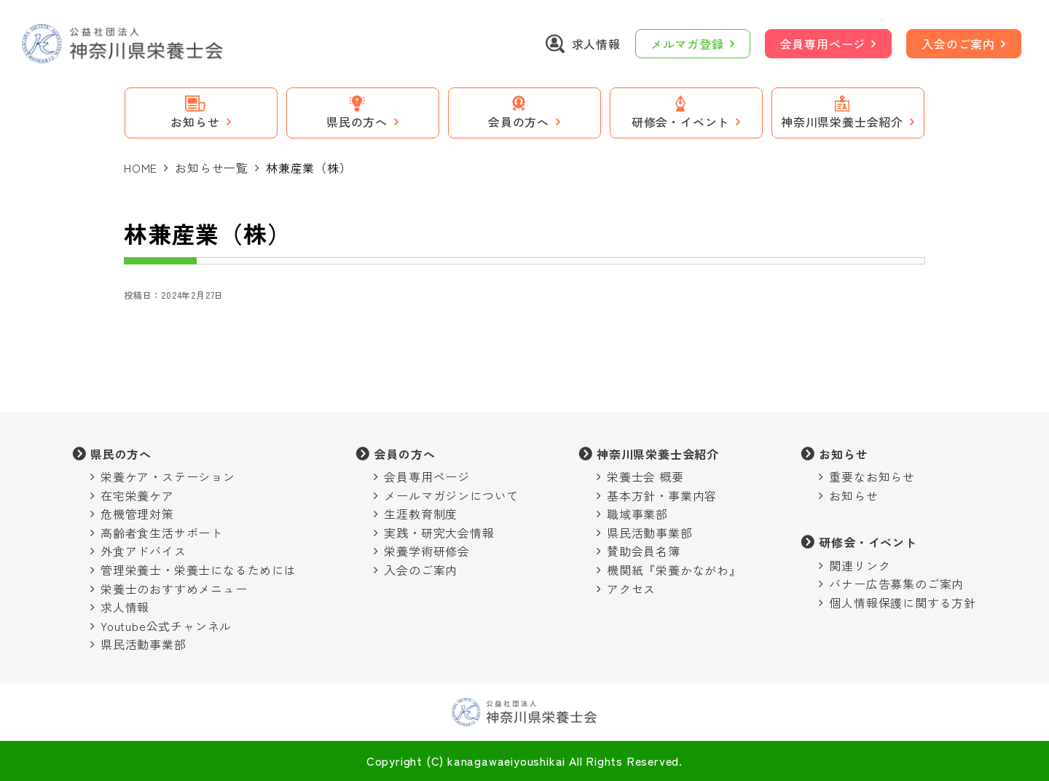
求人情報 (125, 607)
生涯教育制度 (420, 513)
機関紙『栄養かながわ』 (674, 569)
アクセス (631, 588)
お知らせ (843, 454)
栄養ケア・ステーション (168, 476)
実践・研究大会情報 (439, 532)
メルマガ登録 (687, 43)
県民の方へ (121, 454)
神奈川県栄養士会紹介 (658, 454)
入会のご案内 (958, 43)
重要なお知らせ (872, 476)
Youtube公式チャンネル (166, 626)
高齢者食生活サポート (162, 532)
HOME (140, 167)
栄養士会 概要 (645, 476)
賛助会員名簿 (643, 551)
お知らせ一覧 (211, 167)
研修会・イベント (867, 542)
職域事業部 (637, 513)
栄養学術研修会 (427, 551)
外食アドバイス (143, 551)
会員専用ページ (823, 43)
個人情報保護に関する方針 (902, 602)
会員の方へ (404, 454)
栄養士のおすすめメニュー (174, 588)
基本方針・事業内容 (662, 495)
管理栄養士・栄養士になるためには (198, 569)
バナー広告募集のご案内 (896, 583)
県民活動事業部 (143, 644)
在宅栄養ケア (137, 495)
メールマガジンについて (451, 495)
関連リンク (859, 565)
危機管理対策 (137, 513)
